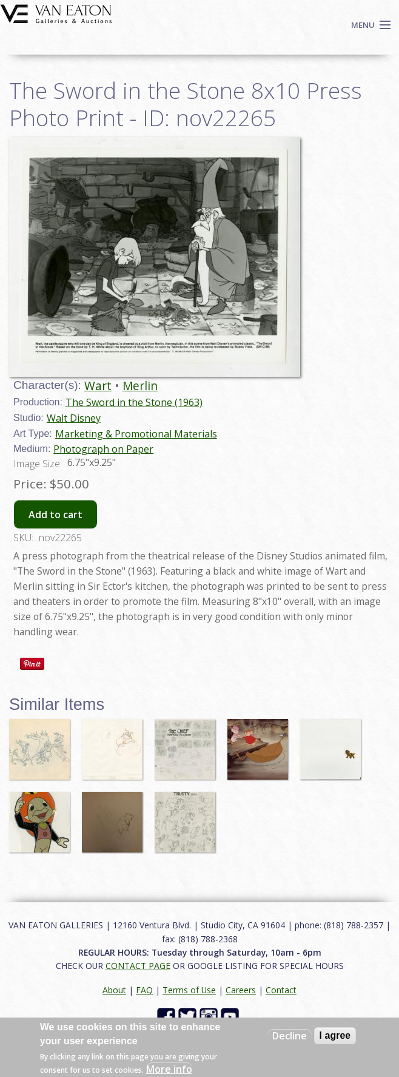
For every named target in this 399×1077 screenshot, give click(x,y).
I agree (335, 1035)
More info (169, 1069)
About (114, 990)
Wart (98, 385)
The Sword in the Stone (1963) (134, 402)
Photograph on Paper (103, 449)
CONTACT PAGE (138, 965)
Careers (241, 990)
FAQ (144, 990)
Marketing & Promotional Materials (136, 434)
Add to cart (55, 514)
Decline (289, 1035)
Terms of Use (189, 990)
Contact (281, 990)
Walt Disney (74, 418)
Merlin (140, 385)
